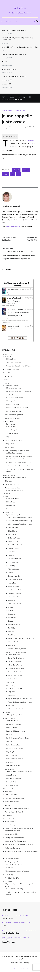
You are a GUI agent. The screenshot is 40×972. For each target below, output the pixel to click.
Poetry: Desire (7, 918)
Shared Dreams (9, 769)
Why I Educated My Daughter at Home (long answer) (20, 470)
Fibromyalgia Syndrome (12, 386)
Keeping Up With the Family (13, 440)
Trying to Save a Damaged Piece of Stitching (22, 638)
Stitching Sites (10, 682)
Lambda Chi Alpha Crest (15, 593)
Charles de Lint (11, 303)
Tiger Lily (11, 631)
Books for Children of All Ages (15, 731)
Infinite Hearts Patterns (15, 665)
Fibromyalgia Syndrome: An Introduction (18, 391)
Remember (9, 762)
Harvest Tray (12, 583)
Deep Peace (11, 692)
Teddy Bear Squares (14, 625)
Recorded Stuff (10, 505)
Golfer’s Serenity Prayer (15, 579)
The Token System (12, 433)
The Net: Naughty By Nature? (14, 812)
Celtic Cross (11, 552)
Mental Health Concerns (12, 395)
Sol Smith (6, 318)
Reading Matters (10, 718)
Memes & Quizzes (10, 930)
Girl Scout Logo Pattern (15, 662)
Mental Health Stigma (12, 404)
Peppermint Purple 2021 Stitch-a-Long (20, 698)
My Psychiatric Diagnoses (14, 411)
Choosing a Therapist (12, 401)
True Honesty (9, 875)
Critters (4, 937)
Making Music (10, 502)
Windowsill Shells (13, 642)
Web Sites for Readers (13, 766)
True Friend (11, 635)
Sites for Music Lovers (13, 509)
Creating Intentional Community (14, 838)
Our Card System (10, 447)
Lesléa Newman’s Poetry (13, 745)
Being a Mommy (10, 424)
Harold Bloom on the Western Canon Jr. (18, 738)
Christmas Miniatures (14, 559)
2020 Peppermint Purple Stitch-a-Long (20, 517)
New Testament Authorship (14, 889)
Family (10, 937)
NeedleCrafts (9, 512)
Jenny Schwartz (11, 292)
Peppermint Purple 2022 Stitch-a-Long (20, 702)
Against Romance (10, 821)
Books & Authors (11, 728)
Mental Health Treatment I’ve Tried (17, 408)
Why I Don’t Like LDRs (12, 878)
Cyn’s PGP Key (7, 376)
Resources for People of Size (15, 490)
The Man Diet (9, 868)
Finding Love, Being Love (12, 848)
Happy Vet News (8, 942)
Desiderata (9, 734)
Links (17, 110)
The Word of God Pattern (15, 675)
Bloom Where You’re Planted (16, 545)
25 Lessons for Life (12, 721)
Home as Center (8, 421)
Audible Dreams (11, 775)
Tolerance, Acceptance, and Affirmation (17, 871)
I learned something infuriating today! (14, 54)
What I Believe (7, 882)
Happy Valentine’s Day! (9, 69)
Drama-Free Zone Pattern (16, 658)
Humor (10, 110)
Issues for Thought (9, 475)
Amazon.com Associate (13, 724)
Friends (5, 380)
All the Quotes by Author (14, 715)
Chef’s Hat (11, 555)
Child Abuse (8, 481)
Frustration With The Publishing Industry (17, 809)
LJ (20, 110)
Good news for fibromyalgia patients (14, 30)
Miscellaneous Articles (10, 789)
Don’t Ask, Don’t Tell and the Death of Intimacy (19, 844)
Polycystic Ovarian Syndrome (14, 415)
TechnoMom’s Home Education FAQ (17, 466)
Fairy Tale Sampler (13, 569)
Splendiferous (12, 618)
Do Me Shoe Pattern (14, 655)
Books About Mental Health (14, 397)
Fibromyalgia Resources (13, 388)
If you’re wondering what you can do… (14, 77)
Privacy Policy (7, 815)
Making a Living (11, 359)
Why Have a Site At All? (12, 369)
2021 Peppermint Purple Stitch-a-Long (20, 521)
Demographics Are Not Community (15, 841)
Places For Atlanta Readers (14, 759)
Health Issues (7, 383)
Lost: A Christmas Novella (16, 289)
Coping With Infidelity (11, 834)
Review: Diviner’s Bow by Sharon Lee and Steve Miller (20, 47)
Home (24, 937)
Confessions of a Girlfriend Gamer (15, 798)
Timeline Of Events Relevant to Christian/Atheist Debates (21, 893)
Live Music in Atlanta (12, 498)
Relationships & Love (9, 819)
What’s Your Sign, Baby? (15, 709)
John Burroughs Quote (15, 590)
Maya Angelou (10, 752)
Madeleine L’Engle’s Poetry (14, 748)
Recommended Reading (12, 858)
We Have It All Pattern (14, 679)
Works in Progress (11, 686)
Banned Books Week (11, 795)
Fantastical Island (13, 326)
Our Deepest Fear (11, 755)
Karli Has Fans (11, 238)
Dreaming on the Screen (13, 778)
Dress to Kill (31, 140)
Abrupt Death (9, 791)
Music (6, 496)
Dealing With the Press (12, 802)
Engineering (11, 566)
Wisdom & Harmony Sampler (17, 649)
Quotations (8, 712)
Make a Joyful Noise (14, 597)
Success (10, 621)
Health (4, 110)
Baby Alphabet (12, 531)
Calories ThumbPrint (14, 548)
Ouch (4, 925)
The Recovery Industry (12, 484)
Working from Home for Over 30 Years (18, 366)
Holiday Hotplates (13, 586)
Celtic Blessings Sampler (15, 688)
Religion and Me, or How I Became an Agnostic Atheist (19, 885)
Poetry (7, 915)
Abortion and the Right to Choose (15, 477)
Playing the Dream (12, 785)
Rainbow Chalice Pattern (15, 672)
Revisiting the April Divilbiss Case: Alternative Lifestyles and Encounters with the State (21, 863)
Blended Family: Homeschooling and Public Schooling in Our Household (19, 458)
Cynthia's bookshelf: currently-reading (17, 284)
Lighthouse (11, 695)
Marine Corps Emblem (14, 604)
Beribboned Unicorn (14, 538)
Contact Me (6, 373)
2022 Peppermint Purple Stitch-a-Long (20, 524)
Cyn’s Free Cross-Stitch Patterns (16, 652)
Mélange (10, 607)
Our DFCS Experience (13, 430)
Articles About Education (14, 453)
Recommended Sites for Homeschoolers (18, 462)
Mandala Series (12, 600)
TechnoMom (20, 8)
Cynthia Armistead (7, 127)
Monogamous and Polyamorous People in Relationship (21, 851)
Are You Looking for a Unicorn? (14, 825)
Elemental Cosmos (13, 562)
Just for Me (6, 494)
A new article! (6, 84)
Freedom (10, 573)
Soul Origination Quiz (10, 933)
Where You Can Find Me (13, 362)
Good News (17, 937)
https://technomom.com (13, 226)
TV (24, 110)
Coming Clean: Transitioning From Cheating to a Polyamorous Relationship (19, 829)
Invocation (9, 741)
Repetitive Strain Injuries (12, 418)
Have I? (4, 62)
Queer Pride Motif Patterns (16, 668)
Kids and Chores (11, 426)
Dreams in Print (11, 782)
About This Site (8, 354)
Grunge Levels (9, 437)
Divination (8, 805)
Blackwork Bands (13, 541)
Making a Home (9, 444)
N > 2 (6, 855)
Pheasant (10, 611)
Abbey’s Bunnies (13, 528)
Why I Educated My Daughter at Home (17, 451)
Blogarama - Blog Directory (20, 963)
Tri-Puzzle (11, 705)
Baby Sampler (12, 534)
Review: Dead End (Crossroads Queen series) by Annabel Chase (17, 39)
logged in (14, 251)
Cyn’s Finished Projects (13, 515)
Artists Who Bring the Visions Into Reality (19, 772)
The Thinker (11, 628)
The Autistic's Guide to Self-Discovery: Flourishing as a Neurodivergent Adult (18, 313)
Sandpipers (11, 614)
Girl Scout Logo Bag (14, 576)
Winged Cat (11, 645)
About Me (8, 357)
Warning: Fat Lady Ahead (12, 488)
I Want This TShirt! (29, 238)
